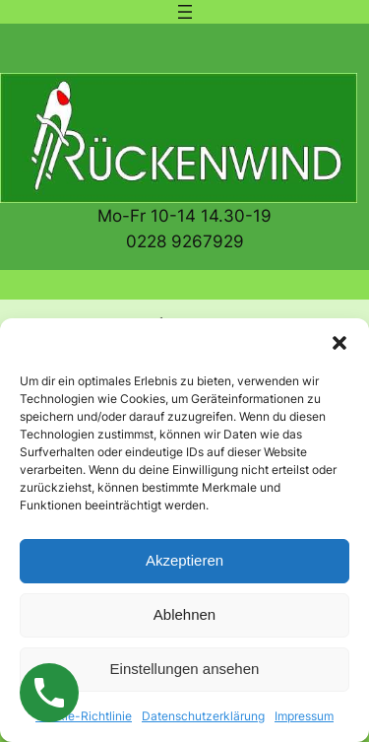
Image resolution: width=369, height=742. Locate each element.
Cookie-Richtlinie (83, 715)
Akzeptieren (184, 560)
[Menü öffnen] (185, 12)
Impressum (304, 715)
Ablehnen (184, 614)
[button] (339, 343)
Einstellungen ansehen (185, 668)
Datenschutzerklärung (203, 715)
